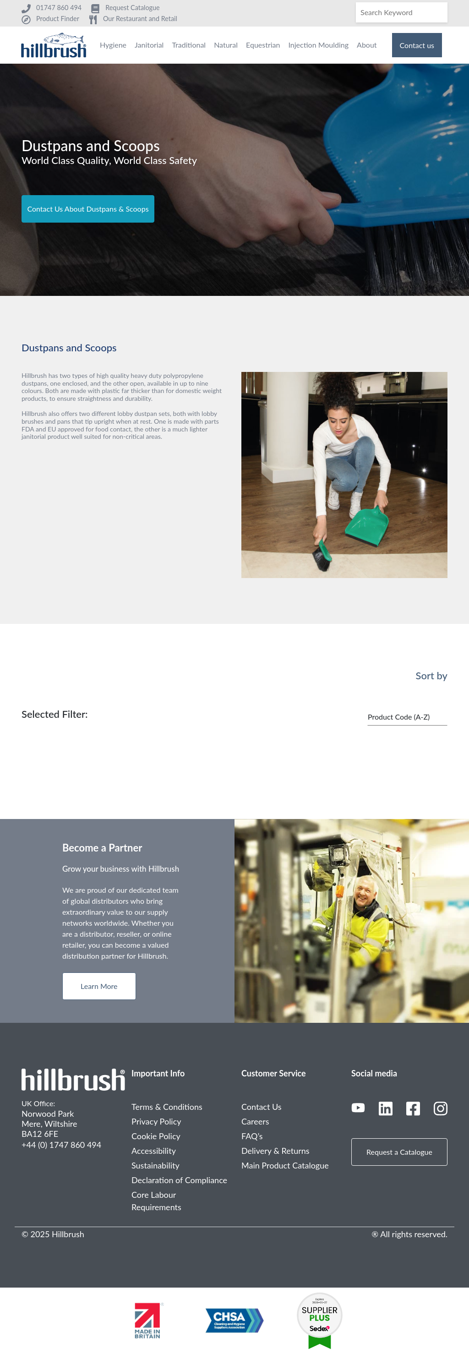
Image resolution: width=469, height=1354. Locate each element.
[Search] (401, 12)
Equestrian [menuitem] (263, 44)
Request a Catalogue (399, 1151)
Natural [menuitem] (226, 44)
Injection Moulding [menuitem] (318, 44)
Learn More (99, 986)
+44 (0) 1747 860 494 (61, 1145)
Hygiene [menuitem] (113, 44)
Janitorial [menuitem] (149, 44)
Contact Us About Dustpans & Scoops (87, 208)
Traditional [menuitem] (189, 44)
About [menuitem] (367, 44)
